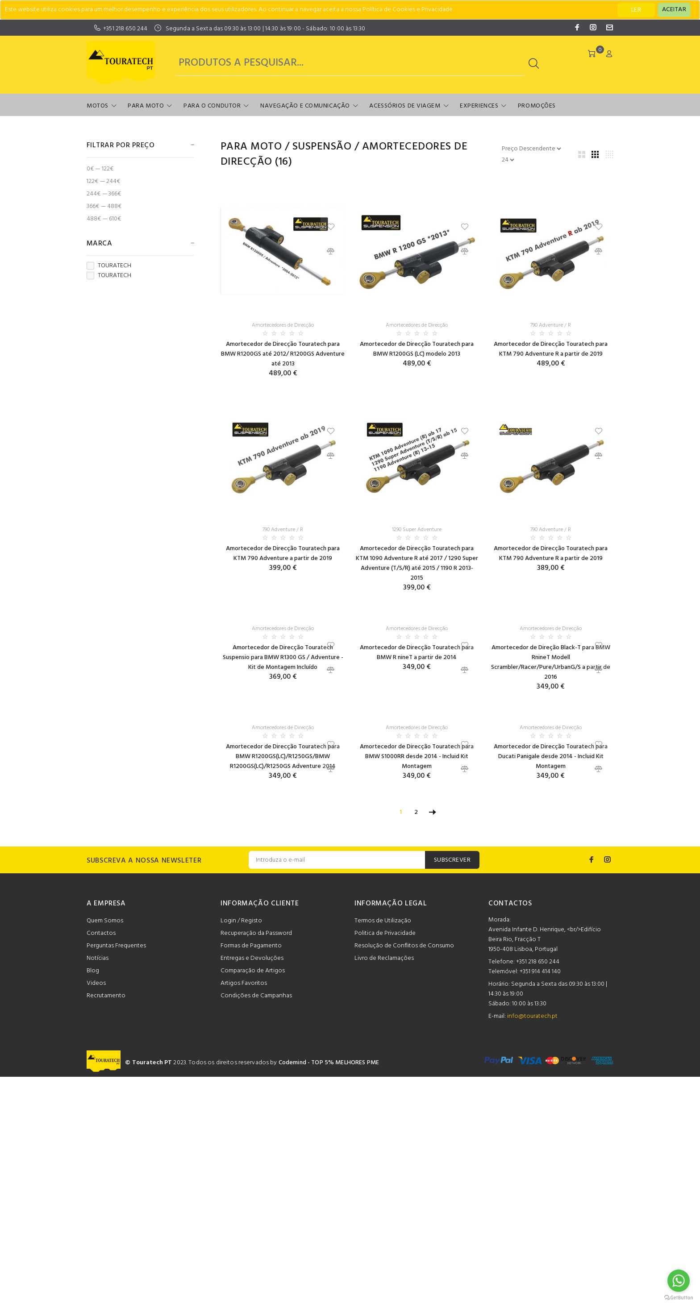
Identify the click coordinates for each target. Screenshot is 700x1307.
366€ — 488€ (104, 206)
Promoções (537, 106)
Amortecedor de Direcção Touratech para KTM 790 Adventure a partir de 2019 (283, 554)
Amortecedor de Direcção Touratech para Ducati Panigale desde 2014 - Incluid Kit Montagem (551, 757)
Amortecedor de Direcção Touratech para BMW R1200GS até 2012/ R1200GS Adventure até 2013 (283, 354)
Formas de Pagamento (251, 946)
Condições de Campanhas (256, 996)
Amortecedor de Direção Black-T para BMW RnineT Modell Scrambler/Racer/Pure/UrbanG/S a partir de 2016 (550, 662)
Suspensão (321, 146)
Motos (97, 106)
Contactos (101, 933)
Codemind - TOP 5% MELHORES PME (329, 1063)
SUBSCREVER (452, 860)
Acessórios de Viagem (404, 106)
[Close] (674, 10)
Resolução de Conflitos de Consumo (404, 946)
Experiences (479, 106)
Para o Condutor (212, 106)
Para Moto (146, 106)
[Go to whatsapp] (678, 1281)
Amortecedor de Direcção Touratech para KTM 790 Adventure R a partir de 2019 (551, 349)
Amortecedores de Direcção (283, 325)
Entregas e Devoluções (252, 958)
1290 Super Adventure (417, 529)
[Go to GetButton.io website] (678, 1298)
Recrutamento (106, 996)
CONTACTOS (510, 903)
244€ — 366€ (104, 194)
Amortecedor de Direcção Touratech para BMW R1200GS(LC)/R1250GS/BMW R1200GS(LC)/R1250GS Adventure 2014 (283, 757)
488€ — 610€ (104, 218)
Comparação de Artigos (253, 971)
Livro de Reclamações (384, 958)
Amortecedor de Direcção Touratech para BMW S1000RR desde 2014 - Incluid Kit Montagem (417, 757)
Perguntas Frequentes (116, 946)
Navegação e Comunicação (305, 106)
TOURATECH (109, 266)
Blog (93, 971)
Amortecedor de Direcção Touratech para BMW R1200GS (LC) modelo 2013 (417, 349)
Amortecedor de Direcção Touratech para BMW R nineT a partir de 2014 (417, 653)
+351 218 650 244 (125, 29)
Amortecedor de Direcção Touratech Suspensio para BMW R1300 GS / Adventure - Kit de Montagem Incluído (283, 657)
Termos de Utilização (382, 921)
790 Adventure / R (550, 325)
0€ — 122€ (100, 169)
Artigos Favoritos (244, 983)
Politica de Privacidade (385, 933)
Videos (96, 983)
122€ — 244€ (104, 181)
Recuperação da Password (256, 933)
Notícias (97, 958)
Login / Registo (241, 921)
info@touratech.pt (532, 1016)
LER (636, 10)
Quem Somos (105, 921)
